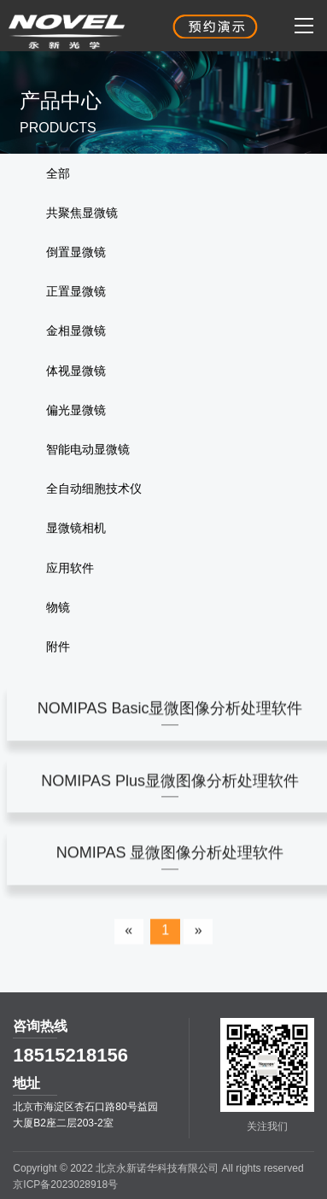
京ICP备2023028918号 (65, 1184)
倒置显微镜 (76, 252)
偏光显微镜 (76, 410)
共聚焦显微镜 (82, 212)
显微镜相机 (76, 528)
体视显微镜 (76, 370)
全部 (58, 173)
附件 (58, 646)
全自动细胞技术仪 (94, 488)
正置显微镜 (76, 291)
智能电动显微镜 (88, 449)
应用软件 (70, 568)
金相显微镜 (76, 330)
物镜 (58, 607)
